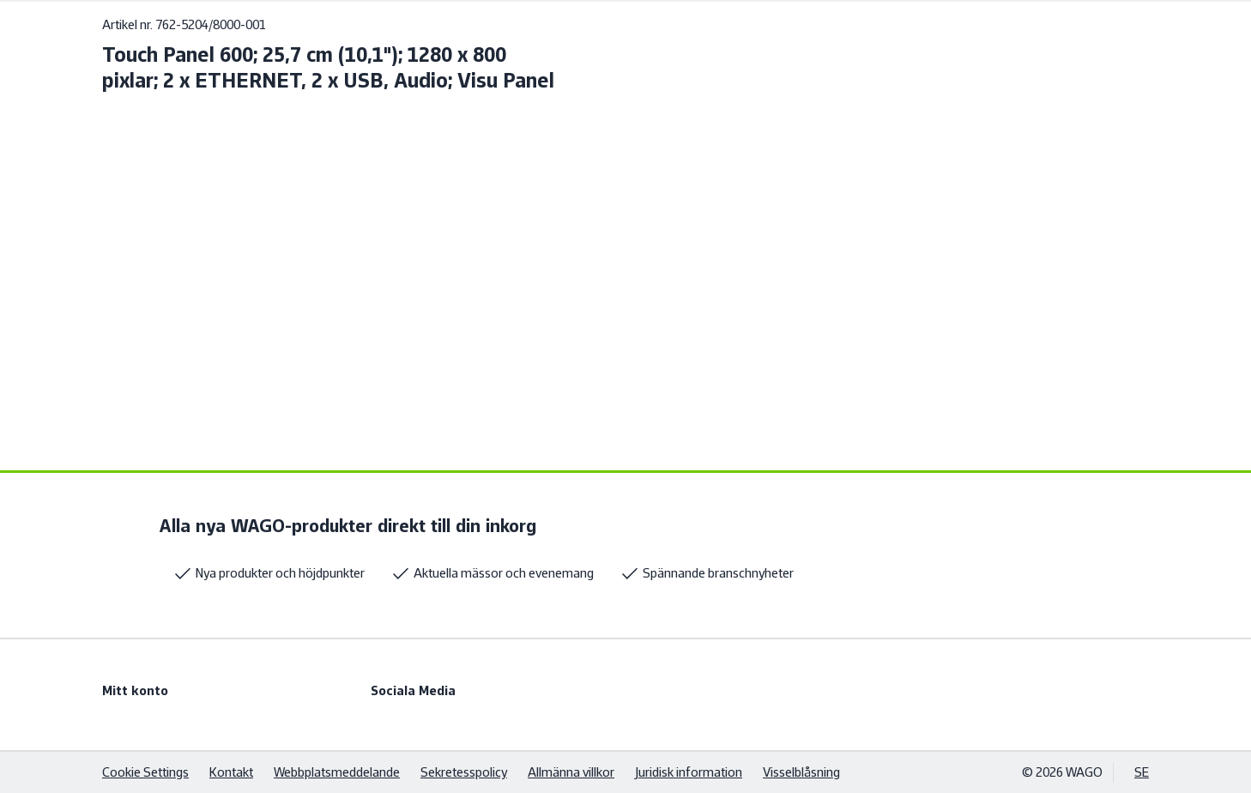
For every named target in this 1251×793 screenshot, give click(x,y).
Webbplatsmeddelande (337, 772)
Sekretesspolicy (463, 772)
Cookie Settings (145, 772)
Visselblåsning (801, 772)
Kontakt (231, 772)
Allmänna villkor (571, 772)
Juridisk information (688, 772)
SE (1141, 772)
